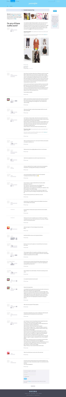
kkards (12, 98)
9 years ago (26, 64)
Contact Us (26, 393)
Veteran (12, 74)
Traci (11, 157)
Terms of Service (33, 393)
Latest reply (26, 68)
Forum (19, 15)
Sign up (29, 381)
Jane (11, 201)
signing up (45, 34)
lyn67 (11, 304)
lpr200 (12, 166)
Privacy (37, 393)
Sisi (11, 278)
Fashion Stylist (13, 237)
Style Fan (12, 270)
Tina (11, 360)
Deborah (12, 243)
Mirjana (12, 312)
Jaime (12, 252)
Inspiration (26, 66)
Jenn (11, 149)
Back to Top (33, 386)
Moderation (40, 393)
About (29, 393)
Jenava (12, 109)
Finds (15, 18)
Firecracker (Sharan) (14, 261)
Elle (11, 352)
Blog (13, 15)
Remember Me (26, 376)
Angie (12, 235)
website (12, 110)
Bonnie (12, 27)
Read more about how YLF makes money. (55, 25)
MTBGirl (12, 174)
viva (11, 73)
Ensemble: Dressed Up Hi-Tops (29, 10)
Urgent (11, 6)
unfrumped (12, 287)
